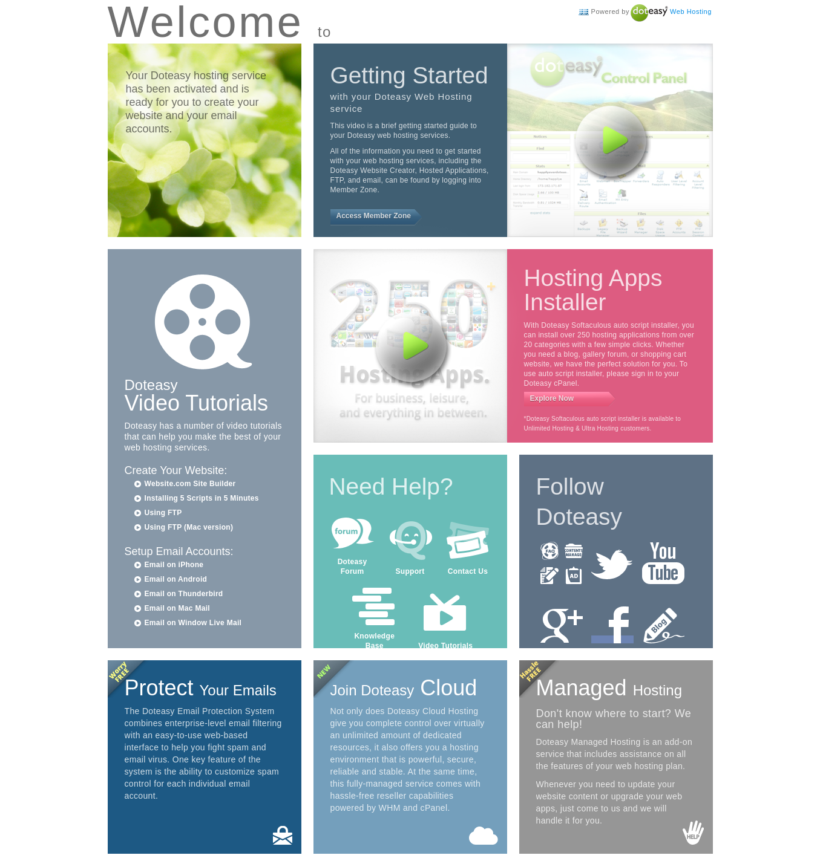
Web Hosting (691, 11)
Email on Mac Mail (177, 608)
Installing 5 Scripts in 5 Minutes (202, 498)
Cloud (403, 687)
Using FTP (163, 512)
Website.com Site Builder (190, 483)
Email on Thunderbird (184, 594)
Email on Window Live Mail (193, 623)
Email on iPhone (174, 564)
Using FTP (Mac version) (189, 527)
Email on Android (176, 579)
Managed (609, 687)
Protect (201, 687)
